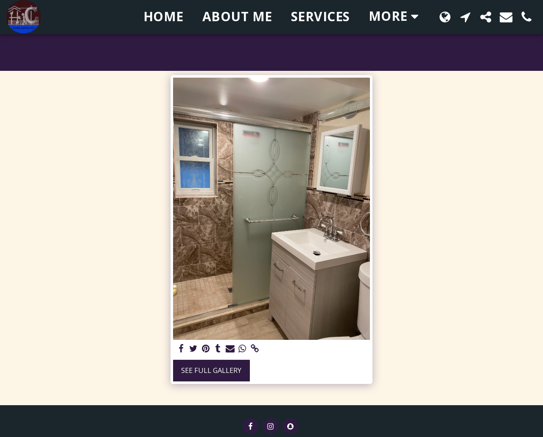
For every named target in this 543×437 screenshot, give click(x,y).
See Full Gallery (211, 370)
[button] (465, 16)
